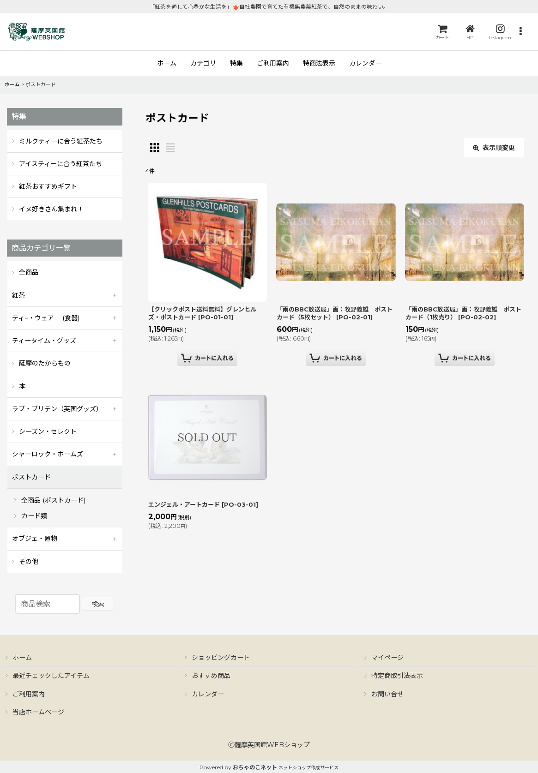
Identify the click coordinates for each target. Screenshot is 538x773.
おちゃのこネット (255, 767)
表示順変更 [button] (494, 148)
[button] (520, 32)
